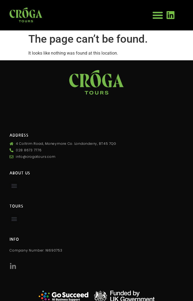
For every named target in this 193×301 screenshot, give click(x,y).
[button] (157, 15)
